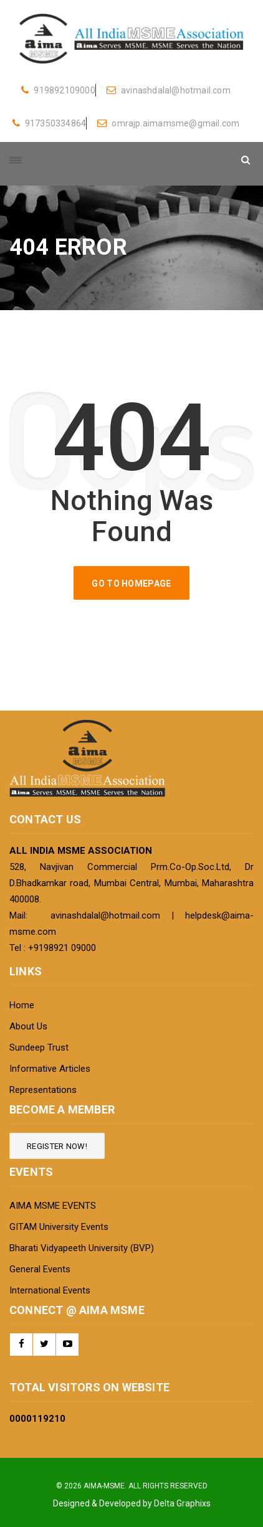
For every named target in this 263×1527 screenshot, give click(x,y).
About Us (28, 1026)
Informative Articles (49, 1068)
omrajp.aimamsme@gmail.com (168, 123)
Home (21, 1005)
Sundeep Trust (39, 1047)
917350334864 (49, 123)
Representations (43, 1089)
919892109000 (58, 90)
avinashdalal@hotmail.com (169, 90)
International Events (49, 1290)
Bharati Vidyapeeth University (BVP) (81, 1248)
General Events (39, 1269)
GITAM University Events (58, 1226)
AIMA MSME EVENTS (52, 1205)
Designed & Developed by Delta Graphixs (132, 1503)
